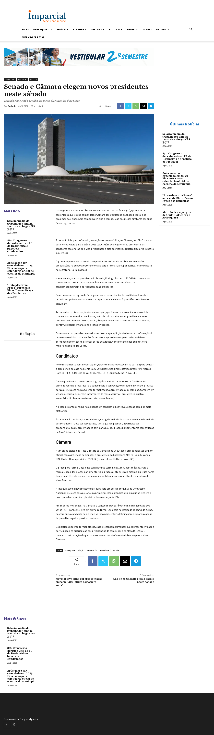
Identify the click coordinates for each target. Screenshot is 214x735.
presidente (104, 550)
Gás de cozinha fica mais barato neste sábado (133, 580)
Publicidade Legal (33, 37)
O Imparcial (92, 550)
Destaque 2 (22, 79)
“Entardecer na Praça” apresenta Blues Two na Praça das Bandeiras (20, 289)
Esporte (97, 29)
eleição (81, 550)
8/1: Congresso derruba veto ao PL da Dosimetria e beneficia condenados (19, 246)
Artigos (162, 29)
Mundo (147, 29)
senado (115, 550)
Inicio (25, 29)
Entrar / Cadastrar (27, 2)
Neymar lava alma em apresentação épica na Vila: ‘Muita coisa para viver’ (79, 582)
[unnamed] (79, 68)
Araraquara (42, 29)
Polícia (62, 29)
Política (115, 29)
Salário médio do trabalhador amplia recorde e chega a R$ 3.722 (21, 225)
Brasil (132, 29)
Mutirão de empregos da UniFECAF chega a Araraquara (176, 215)
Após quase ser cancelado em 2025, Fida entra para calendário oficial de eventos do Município (21, 268)
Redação (12, 106)
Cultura (80, 29)
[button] (191, 29)
